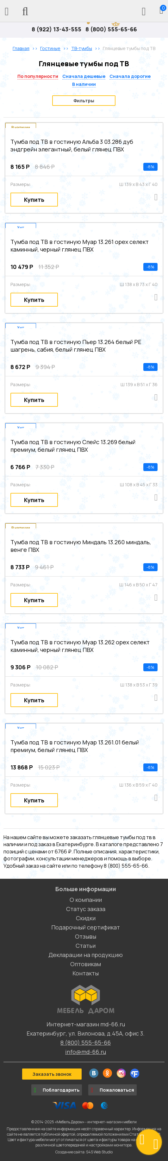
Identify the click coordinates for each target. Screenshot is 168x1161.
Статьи (86, 945)
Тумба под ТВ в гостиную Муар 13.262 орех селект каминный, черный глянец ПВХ (80, 646)
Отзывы (85, 936)
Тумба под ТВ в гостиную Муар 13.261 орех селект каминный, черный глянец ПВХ (79, 245)
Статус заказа (85, 909)
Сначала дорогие (130, 76)
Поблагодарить (56, 1090)
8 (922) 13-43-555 (56, 29)
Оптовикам (85, 964)
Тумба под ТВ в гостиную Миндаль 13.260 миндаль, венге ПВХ (80, 545)
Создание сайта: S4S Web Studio (84, 1152)
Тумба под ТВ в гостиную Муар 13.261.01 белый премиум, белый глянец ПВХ (74, 746)
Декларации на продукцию (85, 955)
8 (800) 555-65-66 (111, 29)
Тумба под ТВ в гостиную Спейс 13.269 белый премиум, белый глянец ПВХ (72, 445)
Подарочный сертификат (85, 927)
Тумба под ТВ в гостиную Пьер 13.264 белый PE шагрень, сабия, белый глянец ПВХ (75, 345)
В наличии (84, 84)
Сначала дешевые (83, 76)
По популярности (37, 76)
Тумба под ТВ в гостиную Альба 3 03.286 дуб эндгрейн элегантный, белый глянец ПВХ (71, 145)
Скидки (86, 918)
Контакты (85, 973)
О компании (86, 899)
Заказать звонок (52, 1074)
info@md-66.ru (85, 1052)
